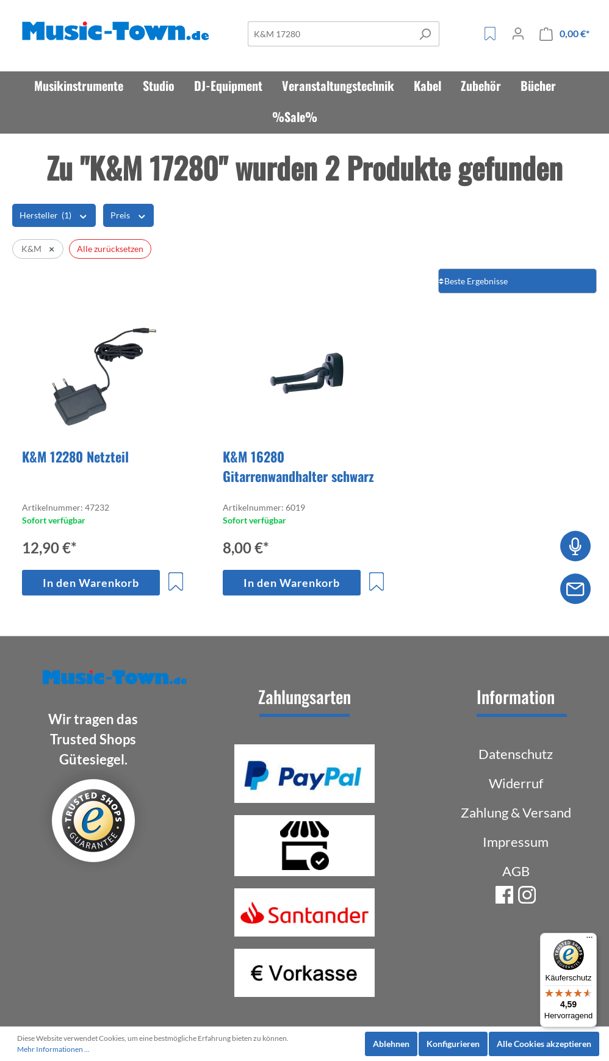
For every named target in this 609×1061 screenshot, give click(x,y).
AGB (516, 871)
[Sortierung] (517, 280)
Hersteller (54, 215)
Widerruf (516, 783)
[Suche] (329, 33)
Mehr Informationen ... (53, 1049)
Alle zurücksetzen (110, 248)
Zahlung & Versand (516, 812)
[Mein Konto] (518, 33)
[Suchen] (425, 33)
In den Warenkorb (91, 582)
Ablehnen (391, 1043)
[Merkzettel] (490, 33)
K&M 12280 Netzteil (75, 456)
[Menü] (589, 940)
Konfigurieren (453, 1043)
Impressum (516, 841)
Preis (128, 215)
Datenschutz (515, 754)
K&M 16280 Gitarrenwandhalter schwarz (298, 466)
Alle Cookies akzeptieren (544, 1043)
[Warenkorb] (564, 34)
